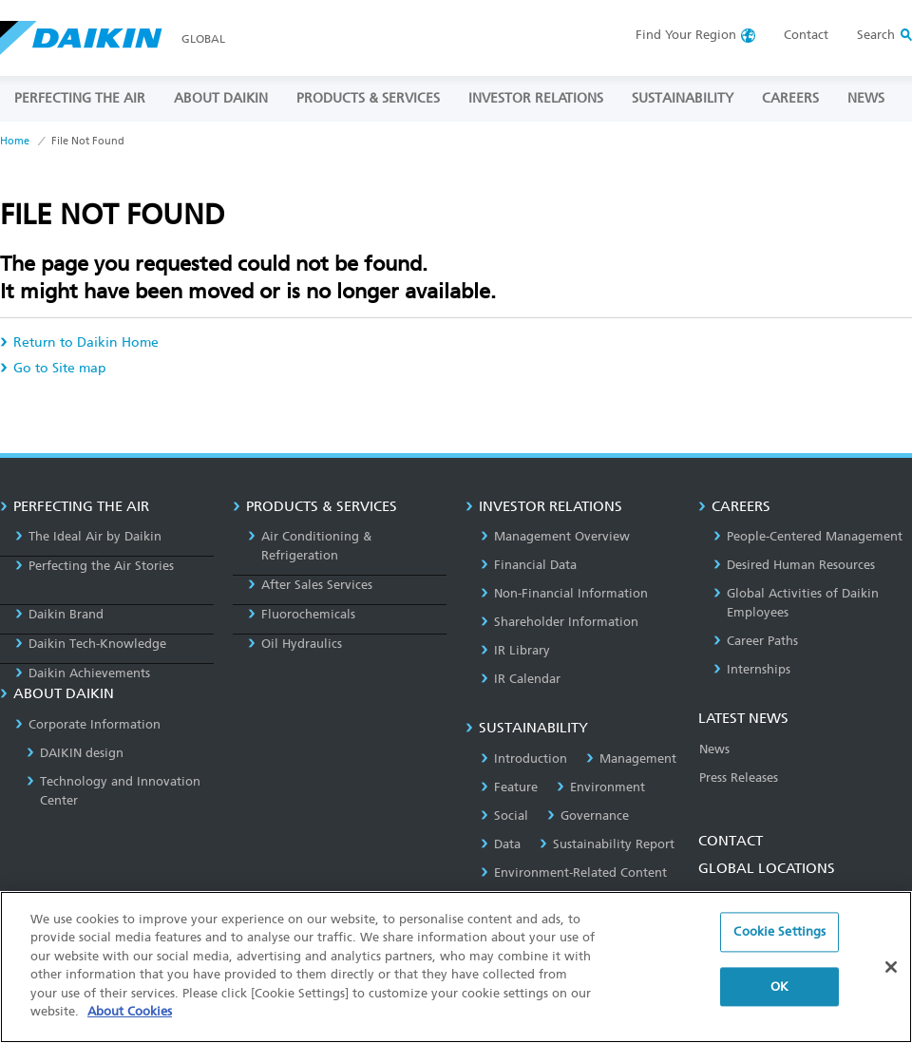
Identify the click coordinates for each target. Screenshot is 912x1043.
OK (779, 986)
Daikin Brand (59, 614)
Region (686, 35)
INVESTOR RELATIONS (535, 98)
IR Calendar (520, 679)
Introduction (524, 758)
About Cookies (129, 1011)
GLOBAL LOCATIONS (766, 868)
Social (504, 815)
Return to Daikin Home (79, 342)
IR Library (515, 650)
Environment (601, 787)
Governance (588, 815)
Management (631, 758)
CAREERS (790, 98)
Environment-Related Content (574, 872)
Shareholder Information (559, 622)
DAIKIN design (75, 753)
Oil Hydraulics (295, 643)
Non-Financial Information (564, 593)
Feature (509, 787)
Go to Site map (53, 368)
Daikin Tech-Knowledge (90, 643)
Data (501, 844)
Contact (806, 35)
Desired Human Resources (794, 565)
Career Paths (755, 641)
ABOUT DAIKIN (221, 98)
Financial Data (529, 565)
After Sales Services (310, 585)
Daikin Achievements (82, 673)
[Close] (891, 967)
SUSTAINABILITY (682, 98)
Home (14, 141)
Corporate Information (88, 724)
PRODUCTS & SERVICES (368, 98)
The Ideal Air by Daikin (88, 536)
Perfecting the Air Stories (94, 566)
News (714, 749)
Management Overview (555, 536)
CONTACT (730, 840)
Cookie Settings (779, 931)
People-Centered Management (807, 536)
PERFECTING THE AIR (79, 98)
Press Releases (738, 777)
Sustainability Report (607, 844)
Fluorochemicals (301, 614)
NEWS (865, 98)
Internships (751, 669)
